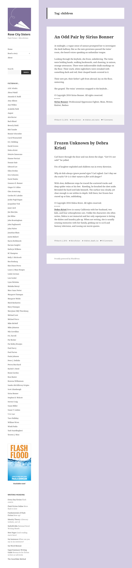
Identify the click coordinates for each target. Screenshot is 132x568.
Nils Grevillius (13, 331)
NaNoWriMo (13, 526)
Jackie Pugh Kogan (15, 200)
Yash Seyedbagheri (15, 430)
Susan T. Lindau (14, 410)
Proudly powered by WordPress (67, 259)
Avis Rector (12, 117)
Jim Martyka (13, 212)
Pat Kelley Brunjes (15, 344)
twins (97, 120)
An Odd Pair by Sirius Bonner (84, 36)
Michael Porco (13, 319)
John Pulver (12, 228)
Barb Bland (12, 121)
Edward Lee (12, 167)
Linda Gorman (13, 274)
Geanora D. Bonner (15, 183)
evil (93, 120)
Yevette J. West (13, 435)
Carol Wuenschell (15, 138)
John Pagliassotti (14, 224)
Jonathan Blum (13, 233)
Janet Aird (12, 208)
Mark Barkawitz (14, 303)
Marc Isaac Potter (15, 290)
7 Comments (108, 120)
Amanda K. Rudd (14, 96)
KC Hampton (13, 253)
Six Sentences (13, 539)
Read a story (13, 53)
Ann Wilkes (12, 105)
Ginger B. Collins (14, 187)
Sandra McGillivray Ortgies (18, 385)
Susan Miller (13, 406)
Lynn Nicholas (13, 282)
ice (97, 241)
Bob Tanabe (12, 129)
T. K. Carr (11, 414)
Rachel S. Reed (13, 369)
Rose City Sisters (19, 34)
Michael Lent (13, 315)
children (88, 120)
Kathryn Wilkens (14, 249)
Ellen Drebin (13, 171)
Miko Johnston (13, 327)
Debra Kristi (12, 150)
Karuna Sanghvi (14, 245)
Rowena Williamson (16, 381)
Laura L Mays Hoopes (16, 270)
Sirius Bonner (13, 393)
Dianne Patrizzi (14, 158)
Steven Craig (13, 402)
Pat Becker (12, 340)
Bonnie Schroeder (15, 134)
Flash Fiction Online (15, 506)
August (10, 113)
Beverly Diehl (13, 125)
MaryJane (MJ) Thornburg (18, 311)
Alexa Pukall (13, 92)
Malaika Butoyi (13, 286)
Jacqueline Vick (14, 204)
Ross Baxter (12, 377)
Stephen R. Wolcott (15, 397)
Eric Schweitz (13, 175)
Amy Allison (12, 101)
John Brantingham (15, 220)
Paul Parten (12, 352)
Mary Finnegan (14, 307)
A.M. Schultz (12, 88)
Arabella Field (13, 109)
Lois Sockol (12, 278)
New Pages (12, 533)
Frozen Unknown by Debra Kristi (81, 145)
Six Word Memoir (15, 546)
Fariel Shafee (13, 179)
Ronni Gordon (13, 373)
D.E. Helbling (13, 142)
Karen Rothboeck (14, 241)
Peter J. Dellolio (14, 360)
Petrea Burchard (14, 364)
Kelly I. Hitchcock (14, 257)
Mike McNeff (13, 323)
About (10, 57)
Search (10, 69)
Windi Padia (12, 426)
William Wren (13, 422)
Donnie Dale (12, 162)
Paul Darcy (12, 348)
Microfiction (76, 120)
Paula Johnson (13, 356)
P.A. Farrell (12, 336)
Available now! (19, 483)
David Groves (13, 146)
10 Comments (107, 241)
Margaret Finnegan (15, 294)
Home (10, 49)
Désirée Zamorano (15, 154)
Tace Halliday (13, 418)
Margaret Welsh (14, 299)
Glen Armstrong (14, 191)
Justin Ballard (13, 237)
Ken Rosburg (13, 261)
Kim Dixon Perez (14, 266)
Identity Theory (14, 519)
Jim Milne (11, 216)
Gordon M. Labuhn (15, 195)
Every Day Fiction (15, 500)
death (93, 241)
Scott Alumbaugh (14, 389)
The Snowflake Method (17, 559)
